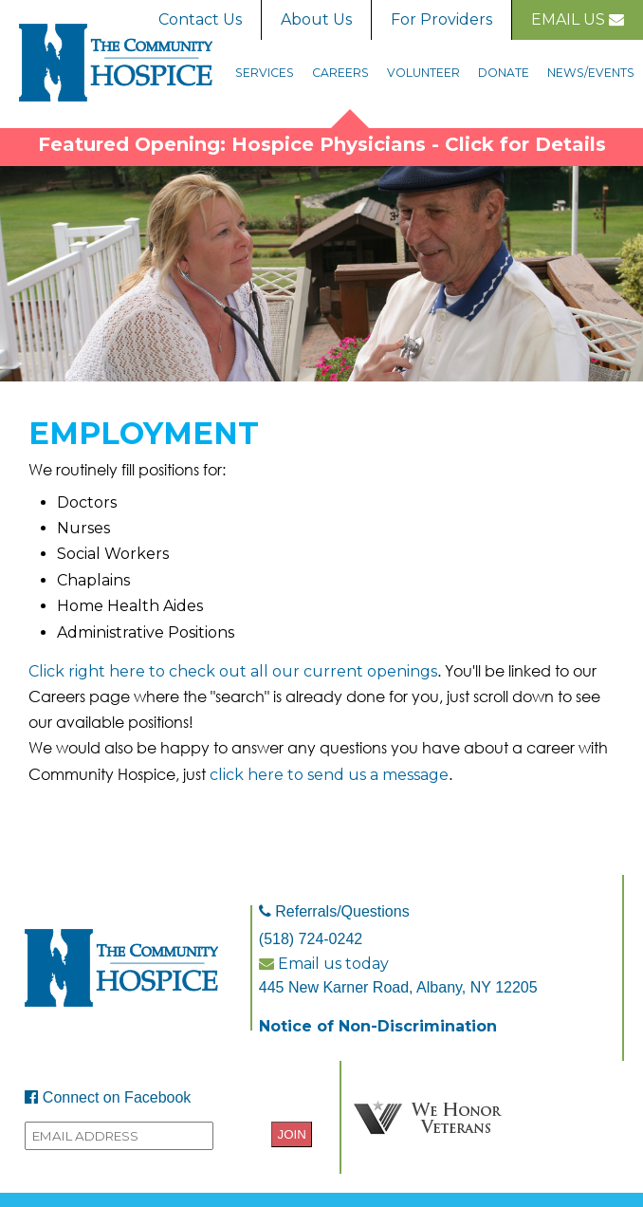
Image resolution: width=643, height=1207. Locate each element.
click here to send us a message (329, 775)
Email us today (324, 964)
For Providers (441, 19)
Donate (503, 72)
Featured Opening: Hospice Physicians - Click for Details (322, 144)
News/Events (590, 72)
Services (264, 72)
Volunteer (423, 72)
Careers (340, 72)
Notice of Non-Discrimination (378, 1026)
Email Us (577, 19)
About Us (316, 19)
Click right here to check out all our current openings (232, 671)
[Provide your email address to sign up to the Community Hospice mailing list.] (118, 1136)
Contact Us (200, 19)
